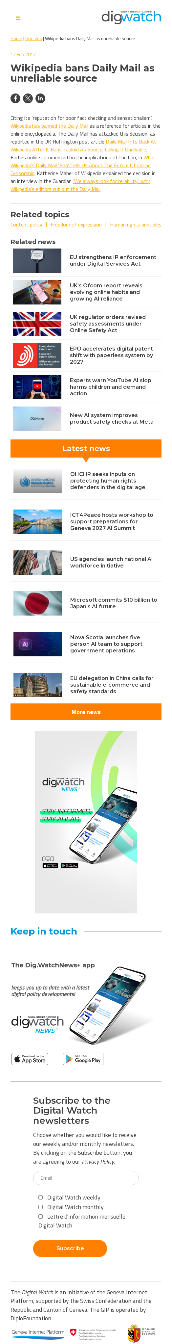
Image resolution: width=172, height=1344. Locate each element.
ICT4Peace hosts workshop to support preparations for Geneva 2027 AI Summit (111, 521)
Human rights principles (135, 224)
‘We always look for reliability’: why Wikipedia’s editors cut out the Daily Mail (80, 185)
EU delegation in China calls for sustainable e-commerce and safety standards (112, 685)
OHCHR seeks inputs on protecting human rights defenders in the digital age (107, 480)
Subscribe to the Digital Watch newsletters (72, 1110)
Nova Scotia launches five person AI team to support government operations (106, 644)
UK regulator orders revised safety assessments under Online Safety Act (108, 323)
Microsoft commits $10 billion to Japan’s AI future (113, 603)
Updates (33, 38)
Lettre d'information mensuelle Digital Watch (81, 1221)
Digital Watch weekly (69, 1197)
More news (86, 711)
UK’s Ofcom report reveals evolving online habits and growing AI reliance (106, 292)
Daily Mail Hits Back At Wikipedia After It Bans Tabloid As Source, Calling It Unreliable (83, 145)
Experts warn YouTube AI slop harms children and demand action (110, 387)
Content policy (26, 224)
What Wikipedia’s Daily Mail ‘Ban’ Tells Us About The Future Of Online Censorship (83, 165)
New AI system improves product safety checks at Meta (112, 418)
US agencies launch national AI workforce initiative (111, 562)
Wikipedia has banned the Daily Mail (49, 126)
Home (16, 38)
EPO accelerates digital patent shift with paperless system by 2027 (111, 355)
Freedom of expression (76, 224)
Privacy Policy (98, 1161)
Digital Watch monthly (71, 1206)
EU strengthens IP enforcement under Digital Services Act (113, 260)
